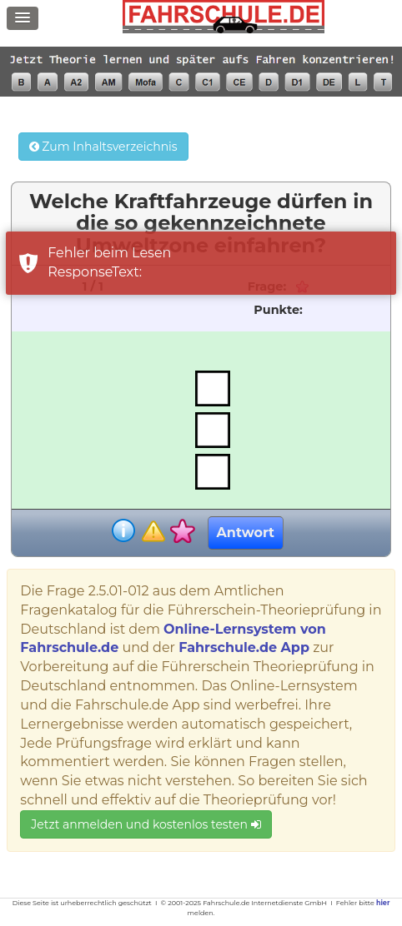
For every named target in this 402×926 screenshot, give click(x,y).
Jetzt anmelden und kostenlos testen (145, 824)
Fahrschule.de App (243, 647)
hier (382, 903)
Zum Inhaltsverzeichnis (103, 146)
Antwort (245, 532)
